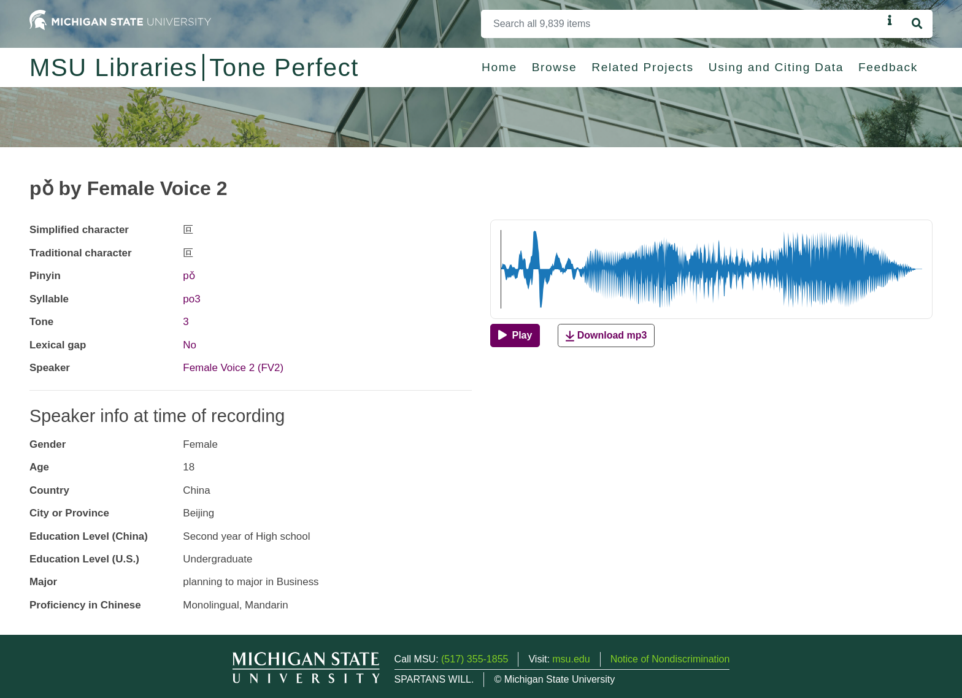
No (189, 345)
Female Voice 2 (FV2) (233, 368)
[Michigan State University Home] (120, 19)
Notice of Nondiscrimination (670, 659)
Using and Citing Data (776, 67)
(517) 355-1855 (474, 659)
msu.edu (571, 659)
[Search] (682, 24)
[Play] (515, 335)
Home (499, 67)
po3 (191, 299)
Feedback (888, 67)
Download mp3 (606, 336)
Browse (554, 67)
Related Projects (642, 67)
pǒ (188, 276)
